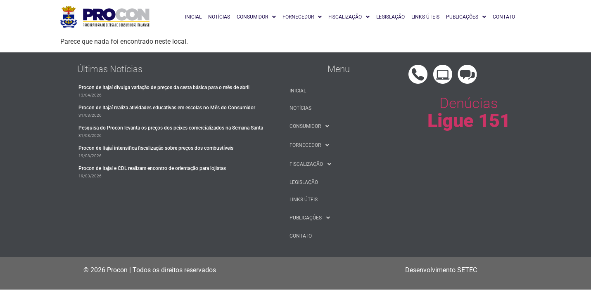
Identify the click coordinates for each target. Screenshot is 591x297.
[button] (256, 17)
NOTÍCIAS (219, 17)
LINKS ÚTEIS (425, 17)
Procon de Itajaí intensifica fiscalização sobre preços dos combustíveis (155, 148)
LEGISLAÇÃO (390, 17)
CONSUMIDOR (256, 17)
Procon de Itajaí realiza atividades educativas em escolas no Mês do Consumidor (166, 108)
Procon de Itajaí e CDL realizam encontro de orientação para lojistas (152, 168)
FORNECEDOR (302, 17)
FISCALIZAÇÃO (349, 17)
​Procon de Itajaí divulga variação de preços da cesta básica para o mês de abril (163, 87)
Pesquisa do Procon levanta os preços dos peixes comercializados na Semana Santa (170, 128)
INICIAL (193, 17)
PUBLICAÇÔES (466, 17)
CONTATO (504, 17)
